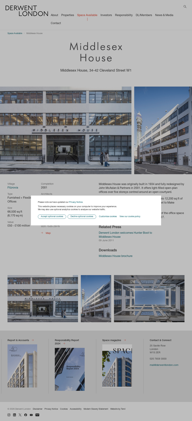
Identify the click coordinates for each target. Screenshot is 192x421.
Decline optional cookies (82, 217)
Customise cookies (108, 217)
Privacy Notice (76, 202)
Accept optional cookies (52, 217)
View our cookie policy (130, 217)
